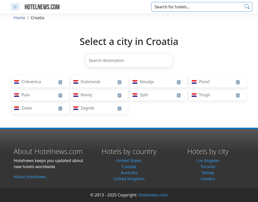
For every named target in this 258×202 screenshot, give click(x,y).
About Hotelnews (30, 176)
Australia (129, 172)
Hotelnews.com (153, 195)
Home (19, 17)
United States (129, 160)
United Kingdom (129, 179)
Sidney (208, 172)
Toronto (208, 166)
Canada (129, 166)
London (208, 179)
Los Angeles (208, 160)
